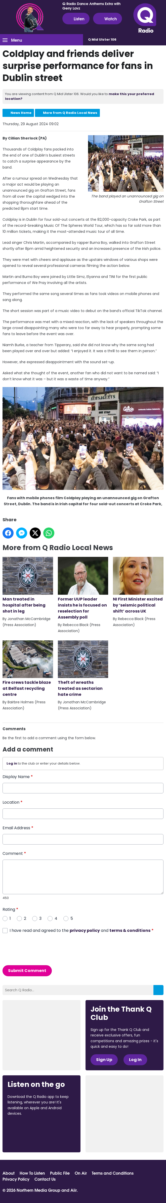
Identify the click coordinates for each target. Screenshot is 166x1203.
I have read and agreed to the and (82, 930)
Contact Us (45, 1179)
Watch (107, 18)
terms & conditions (129, 930)
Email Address (18, 828)
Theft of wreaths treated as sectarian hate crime (83, 668)
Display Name (18, 776)
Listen (76, 18)
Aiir (73, 1190)
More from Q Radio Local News (70, 112)
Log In (135, 1060)
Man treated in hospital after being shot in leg (28, 585)
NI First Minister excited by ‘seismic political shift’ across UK (138, 585)
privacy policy (85, 930)
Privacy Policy (16, 1179)
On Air (81, 1173)
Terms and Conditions (113, 1173)
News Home (21, 112)
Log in (12, 763)
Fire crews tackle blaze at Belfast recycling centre (28, 668)
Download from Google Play (27, 1140)
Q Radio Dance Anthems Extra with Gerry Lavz (91, 5)
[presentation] (41, 949)
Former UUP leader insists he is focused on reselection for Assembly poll (83, 588)
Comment (14, 853)
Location (13, 802)
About (9, 1173)
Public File (60, 1173)
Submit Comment (27, 970)
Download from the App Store (27, 1127)
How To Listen (32, 1173)
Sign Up (104, 1060)
